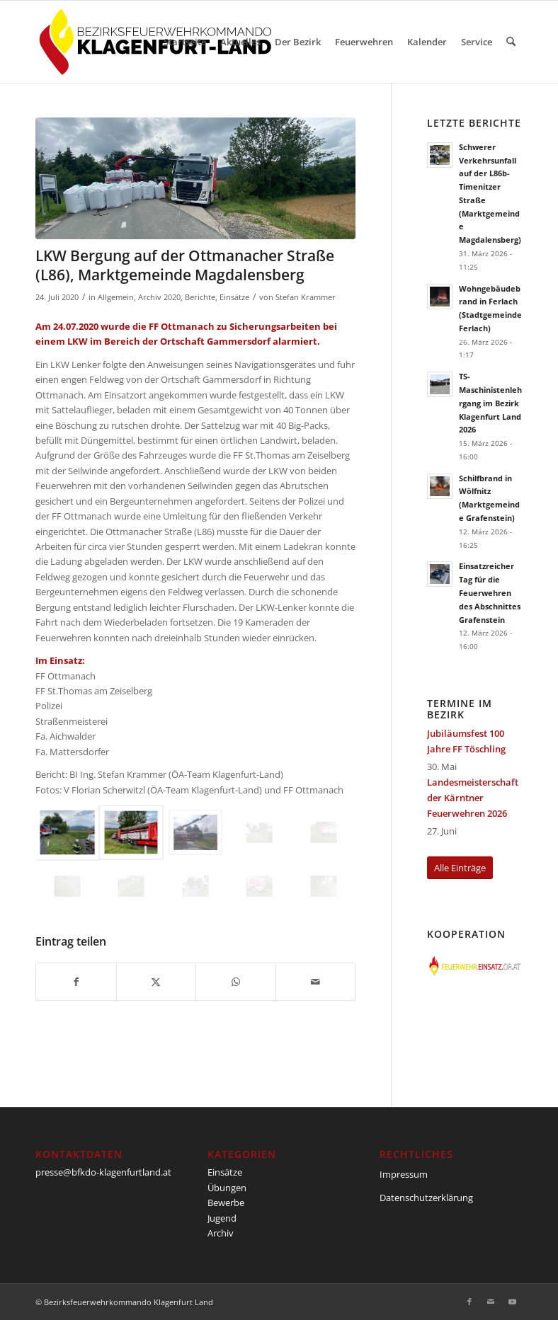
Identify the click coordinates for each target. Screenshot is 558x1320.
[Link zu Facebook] (469, 1301)
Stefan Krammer (305, 297)
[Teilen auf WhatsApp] (235, 981)
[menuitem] (184, 42)
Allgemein (116, 297)
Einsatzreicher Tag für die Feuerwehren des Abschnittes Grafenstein (489, 592)
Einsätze (234, 297)
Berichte (200, 297)
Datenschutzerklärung (426, 1197)
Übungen (226, 1187)
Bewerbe (225, 1202)
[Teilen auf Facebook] (76, 981)
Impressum (404, 1174)
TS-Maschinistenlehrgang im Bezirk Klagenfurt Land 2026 (490, 403)
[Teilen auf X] (156, 981)
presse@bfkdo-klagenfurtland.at (103, 1172)
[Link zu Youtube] (512, 1301)
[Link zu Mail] (490, 1301)
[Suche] (511, 42)
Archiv (220, 1233)
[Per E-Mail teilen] (315, 981)
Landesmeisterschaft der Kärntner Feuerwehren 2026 (472, 798)
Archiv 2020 (159, 297)
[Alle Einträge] (460, 868)
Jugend (222, 1218)
